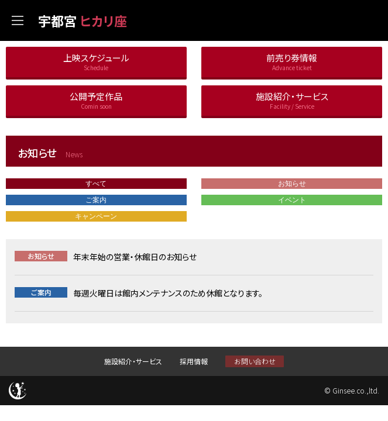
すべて (96, 184)
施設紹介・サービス (133, 361)
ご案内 (96, 200)
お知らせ (292, 184)
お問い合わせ (255, 361)
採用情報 (194, 361)
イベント (292, 200)
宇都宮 (82, 20)
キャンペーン (96, 216)
